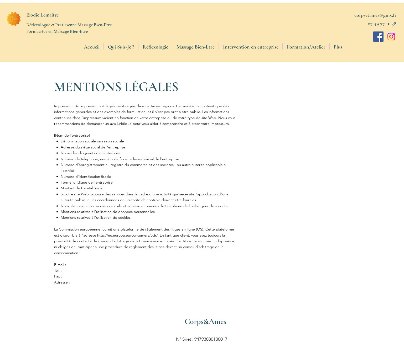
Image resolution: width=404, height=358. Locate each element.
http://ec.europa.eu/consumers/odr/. (128, 235)
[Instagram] (391, 36)
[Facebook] (378, 36)
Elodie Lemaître (42, 15)
